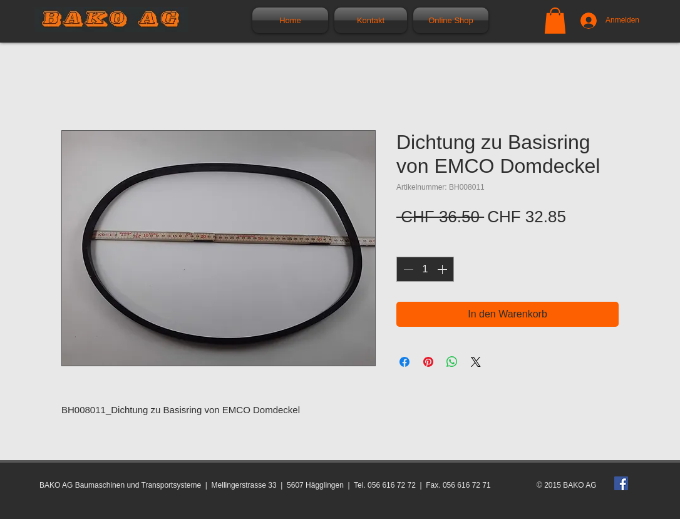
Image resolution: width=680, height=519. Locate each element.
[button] (555, 21)
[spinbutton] (425, 269)
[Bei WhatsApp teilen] (452, 361)
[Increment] (443, 269)
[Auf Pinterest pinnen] (428, 361)
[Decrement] (407, 269)
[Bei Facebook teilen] (404, 361)
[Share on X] (475, 361)
